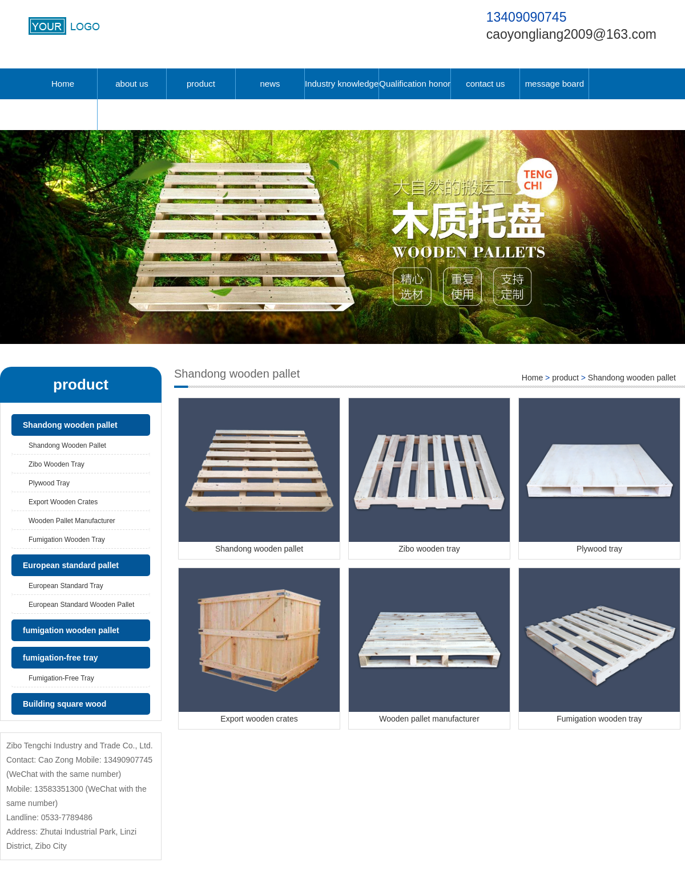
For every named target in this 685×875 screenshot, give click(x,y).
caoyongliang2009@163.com (571, 34)
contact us (485, 83)
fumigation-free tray (60, 657)
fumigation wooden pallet (71, 630)
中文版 (63, 114)
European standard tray (66, 586)
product (201, 83)
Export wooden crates (63, 502)
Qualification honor (414, 83)
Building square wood (64, 703)
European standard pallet (71, 565)
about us (131, 83)
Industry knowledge (341, 83)
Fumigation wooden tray (67, 540)
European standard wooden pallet (81, 605)
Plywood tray (49, 483)
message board (554, 83)
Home (62, 83)
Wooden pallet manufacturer (72, 521)
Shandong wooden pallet (70, 425)
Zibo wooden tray (56, 464)
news (270, 83)
